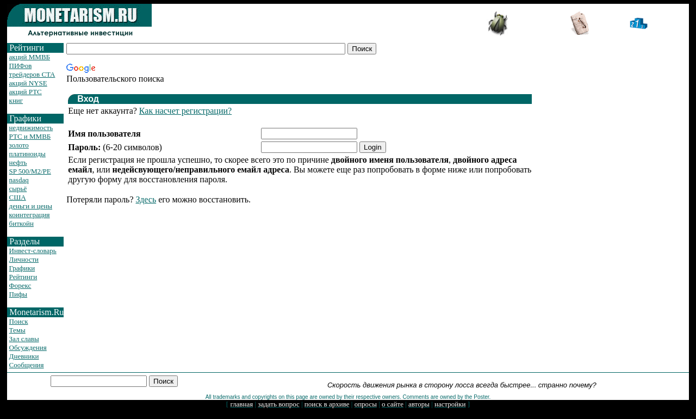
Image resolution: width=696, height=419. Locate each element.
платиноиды (27, 154)
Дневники (24, 356)
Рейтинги (23, 277)
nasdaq (19, 180)
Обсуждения (28, 347)
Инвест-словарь (33, 251)
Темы (17, 330)
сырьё (18, 188)
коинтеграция (29, 215)
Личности (24, 259)
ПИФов (20, 65)
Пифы (18, 294)
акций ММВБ (29, 57)
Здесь (146, 199)
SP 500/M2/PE (30, 171)
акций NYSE (28, 83)
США (17, 197)
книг (16, 100)
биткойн (21, 223)
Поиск (18, 321)
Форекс (20, 285)
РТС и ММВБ (30, 136)
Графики (22, 268)
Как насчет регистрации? (185, 110)
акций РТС (25, 92)
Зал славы (24, 339)
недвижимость (31, 128)
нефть (18, 162)
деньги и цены (30, 206)
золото (19, 145)
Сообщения (26, 365)
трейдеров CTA (32, 74)
